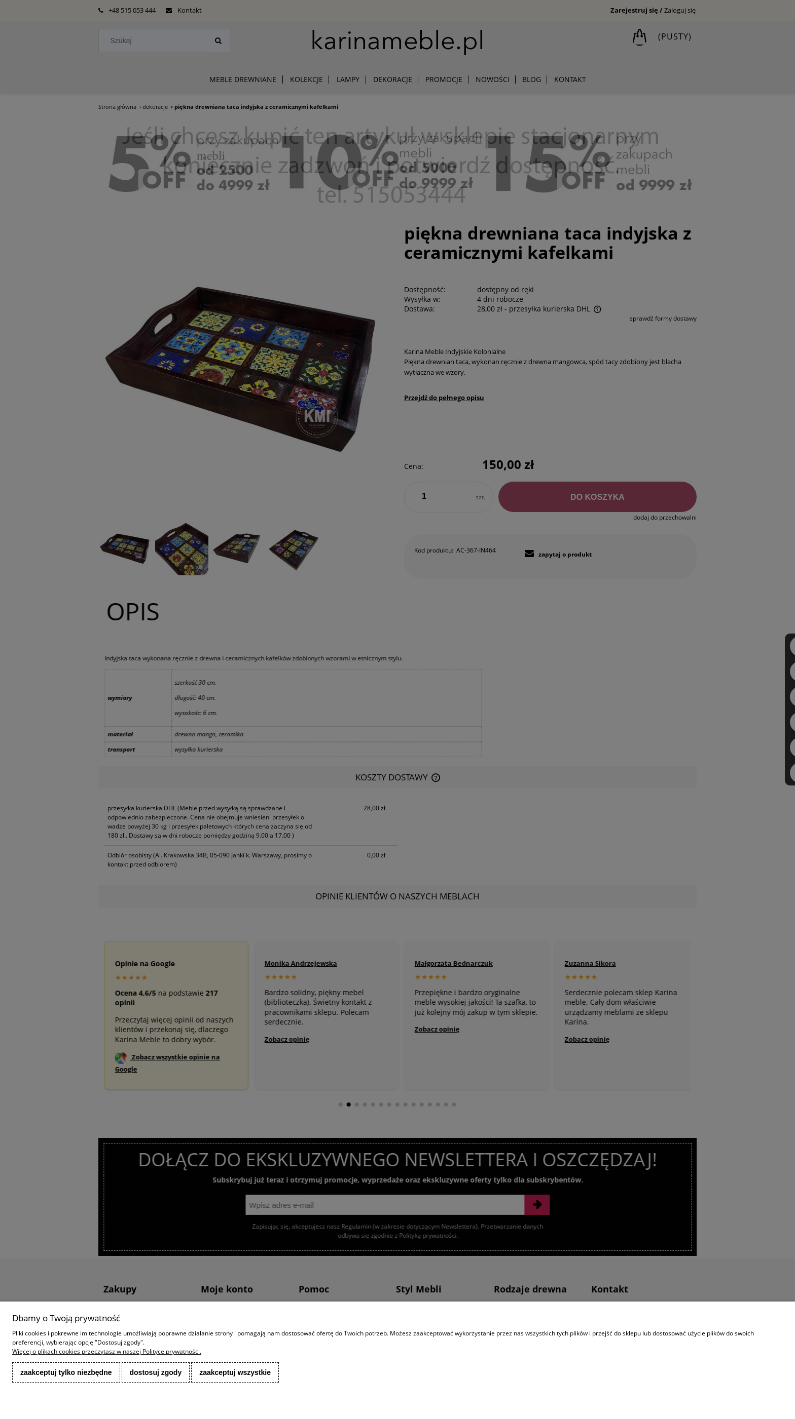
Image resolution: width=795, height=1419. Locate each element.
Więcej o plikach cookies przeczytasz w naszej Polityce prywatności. (106, 1351)
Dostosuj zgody (156, 1372)
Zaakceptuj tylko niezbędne (66, 1372)
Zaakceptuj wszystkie (235, 1372)
